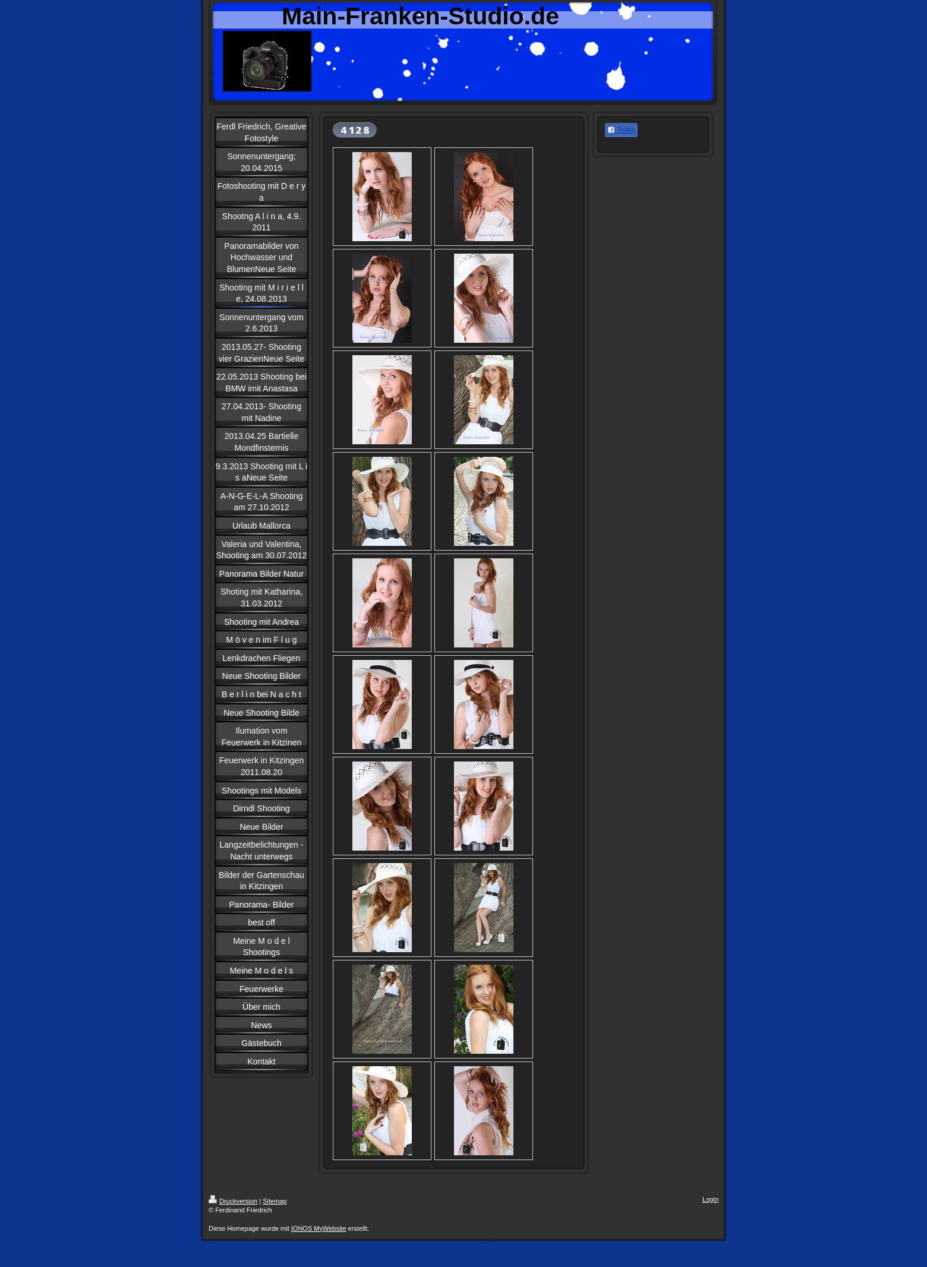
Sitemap (274, 1201)
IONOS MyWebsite (318, 1228)
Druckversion (233, 1201)
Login (710, 1199)
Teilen (621, 130)
